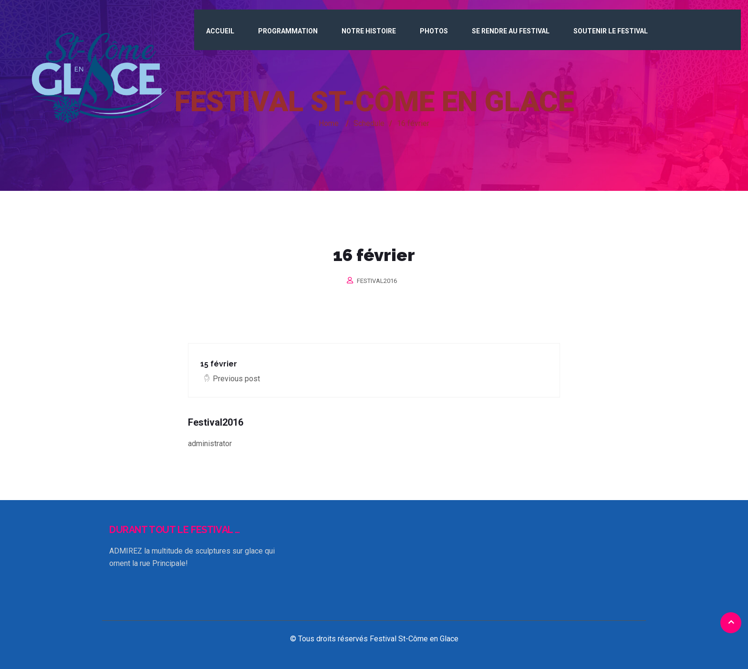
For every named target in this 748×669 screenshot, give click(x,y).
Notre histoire (369, 31)
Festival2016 (377, 280)
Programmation (288, 31)
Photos (434, 31)
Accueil (220, 31)
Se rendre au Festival (511, 31)
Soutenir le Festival (610, 31)
